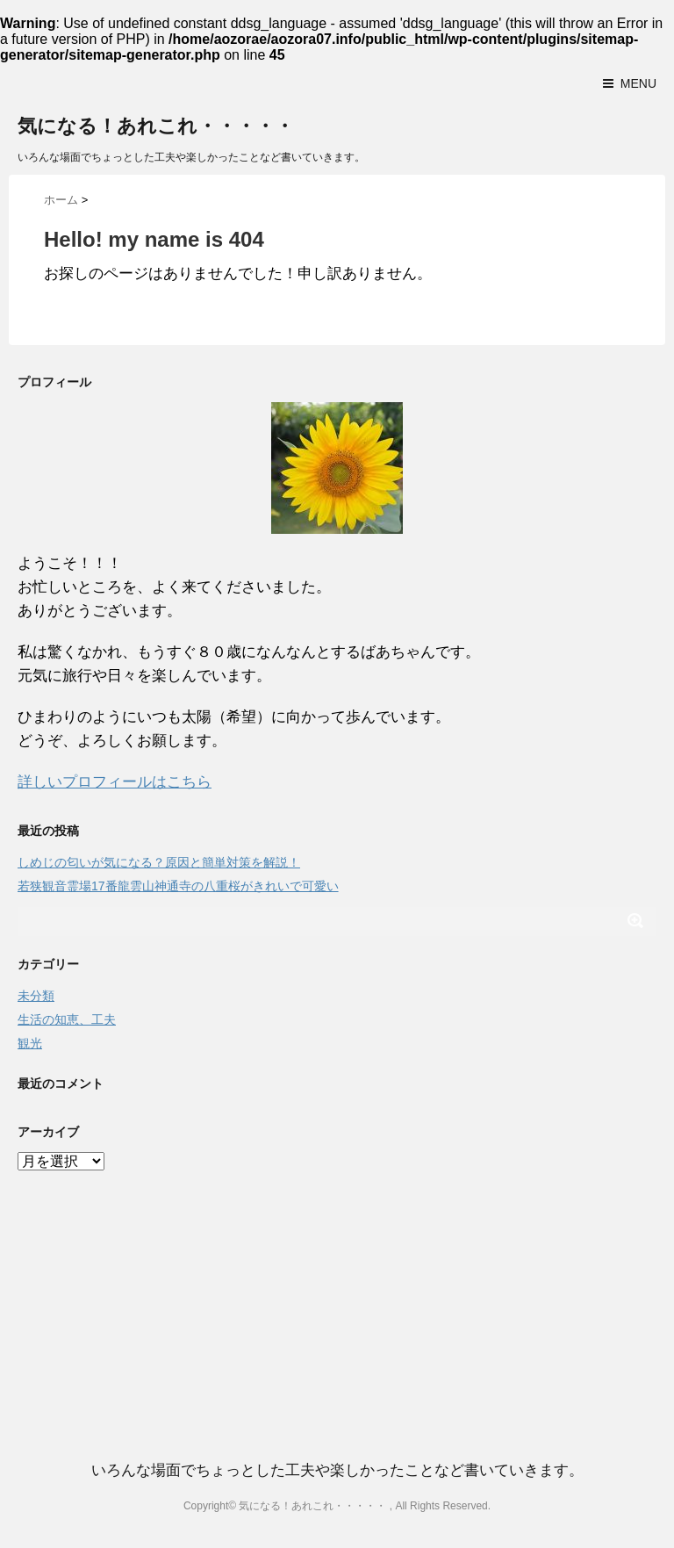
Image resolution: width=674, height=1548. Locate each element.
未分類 (36, 996)
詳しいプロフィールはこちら (115, 782)
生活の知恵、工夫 (67, 1019)
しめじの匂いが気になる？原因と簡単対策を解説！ (159, 862)
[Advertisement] (337, 1297)
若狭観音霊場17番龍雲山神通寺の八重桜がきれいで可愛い (178, 886)
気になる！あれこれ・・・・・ (156, 126)
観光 (30, 1043)
